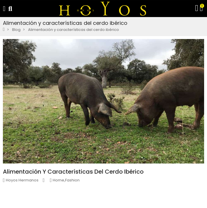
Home (58, 180)
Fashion (72, 180)
